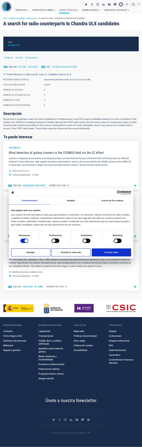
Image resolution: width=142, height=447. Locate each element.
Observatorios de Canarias (42, 10)
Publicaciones (31, 18)
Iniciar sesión (133, 4)
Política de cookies (83, 345)
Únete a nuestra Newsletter (71, 400)
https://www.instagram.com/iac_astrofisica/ (98, 4)
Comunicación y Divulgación (113, 10)
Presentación (20, 10)
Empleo (112, 331)
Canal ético (114, 355)
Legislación (44, 331)
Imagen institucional (119, 340)
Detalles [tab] (71, 200)
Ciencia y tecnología (67, 10)
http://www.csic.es (121, 308)
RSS (111, 345)
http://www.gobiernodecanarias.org (53, 308)
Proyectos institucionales (51, 364)
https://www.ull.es (84, 308)
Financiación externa (49, 369)
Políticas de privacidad (85, 336)
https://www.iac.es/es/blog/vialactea (121, 4)
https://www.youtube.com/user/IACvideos (109, 4)
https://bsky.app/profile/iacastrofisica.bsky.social (115, 4)
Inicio (5, 18)
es (127, 4)
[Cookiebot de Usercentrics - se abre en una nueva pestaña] (119, 192)
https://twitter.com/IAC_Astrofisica (86, 4)
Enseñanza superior (88, 10)
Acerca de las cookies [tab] (112, 200)
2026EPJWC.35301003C (34, 185)
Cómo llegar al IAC (12, 336)
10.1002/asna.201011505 (64, 67)
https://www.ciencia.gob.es (18, 308)
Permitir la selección (71, 252)
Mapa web (79, 331)
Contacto (8, 331)
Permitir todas (111, 252)
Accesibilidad (80, 350)
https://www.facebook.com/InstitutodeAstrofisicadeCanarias (92, 4)
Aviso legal (79, 340)
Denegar (30, 252)
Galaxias (19, 58)
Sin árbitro (14, 45)
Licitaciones (115, 336)
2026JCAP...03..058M (33, 287)
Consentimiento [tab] (30, 200)
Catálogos (8, 58)
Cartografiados (31, 58)
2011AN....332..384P (28, 67)
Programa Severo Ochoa (51, 373)
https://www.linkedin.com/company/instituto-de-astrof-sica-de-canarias (103, 4)
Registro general (11, 350)
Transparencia (46, 336)
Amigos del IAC (46, 378)
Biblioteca (8, 345)
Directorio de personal (14, 340)
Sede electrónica (117, 350)
